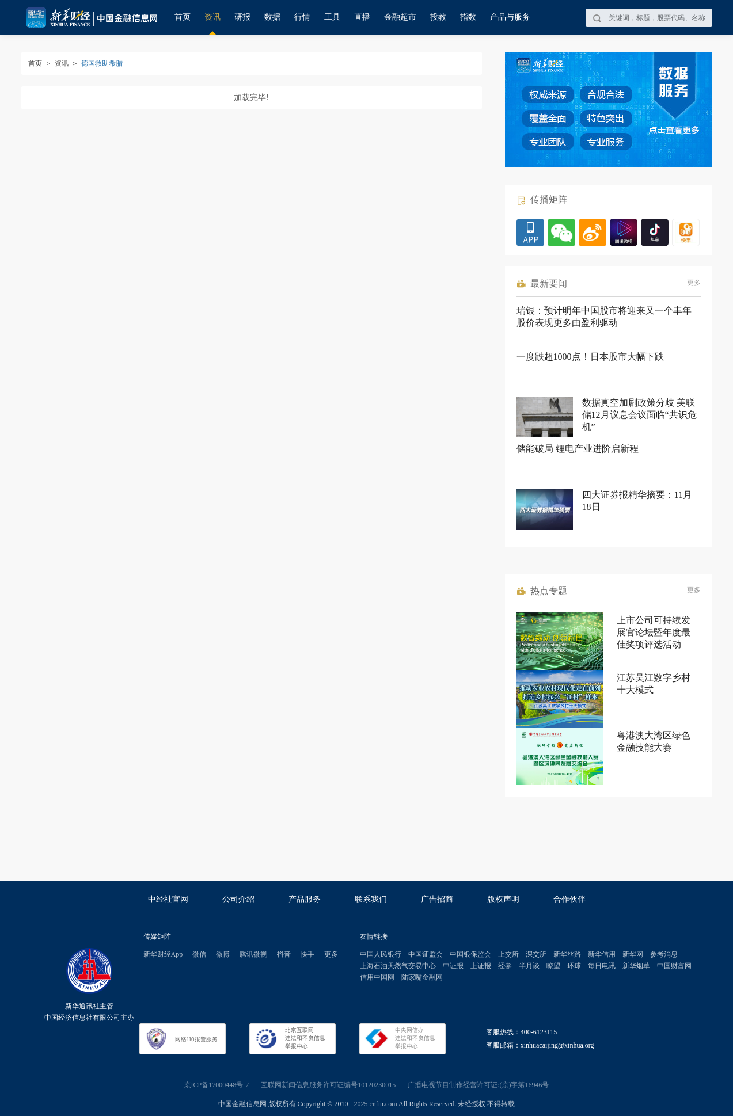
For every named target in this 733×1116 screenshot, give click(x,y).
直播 (362, 17)
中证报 (453, 966)
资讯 (212, 17)
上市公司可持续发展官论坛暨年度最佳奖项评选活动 (653, 632)
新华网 (632, 954)
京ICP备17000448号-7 (216, 1085)
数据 (272, 17)
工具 (332, 17)
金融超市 (400, 17)
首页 (182, 17)
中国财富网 (674, 966)
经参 (505, 966)
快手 (307, 954)
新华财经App (163, 954)
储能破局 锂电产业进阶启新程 (577, 449)
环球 (574, 966)
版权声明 (503, 899)
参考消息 (664, 954)
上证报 (480, 966)
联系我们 (371, 899)
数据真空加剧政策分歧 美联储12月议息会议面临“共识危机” (639, 415)
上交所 (508, 954)
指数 (468, 17)
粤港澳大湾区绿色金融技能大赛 (653, 741)
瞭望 (553, 966)
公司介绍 (238, 899)
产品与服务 (510, 17)
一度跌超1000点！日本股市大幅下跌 (590, 356)
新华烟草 (636, 966)
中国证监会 (425, 954)
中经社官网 (168, 899)
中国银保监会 (470, 954)
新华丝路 (567, 954)
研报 (242, 17)
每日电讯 (602, 966)
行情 (302, 17)
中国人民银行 (380, 954)
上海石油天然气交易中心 (398, 966)
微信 (199, 954)
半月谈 (529, 966)
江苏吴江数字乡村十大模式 (653, 684)
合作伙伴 (569, 899)
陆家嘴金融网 (422, 977)
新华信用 (602, 954)
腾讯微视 (253, 954)
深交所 (536, 954)
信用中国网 (377, 977)
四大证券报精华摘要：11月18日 (637, 501)
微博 (223, 954)
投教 (438, 17)
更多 (694, 283)
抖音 (284, 954)
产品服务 (304, 899)
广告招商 (437, 899)
